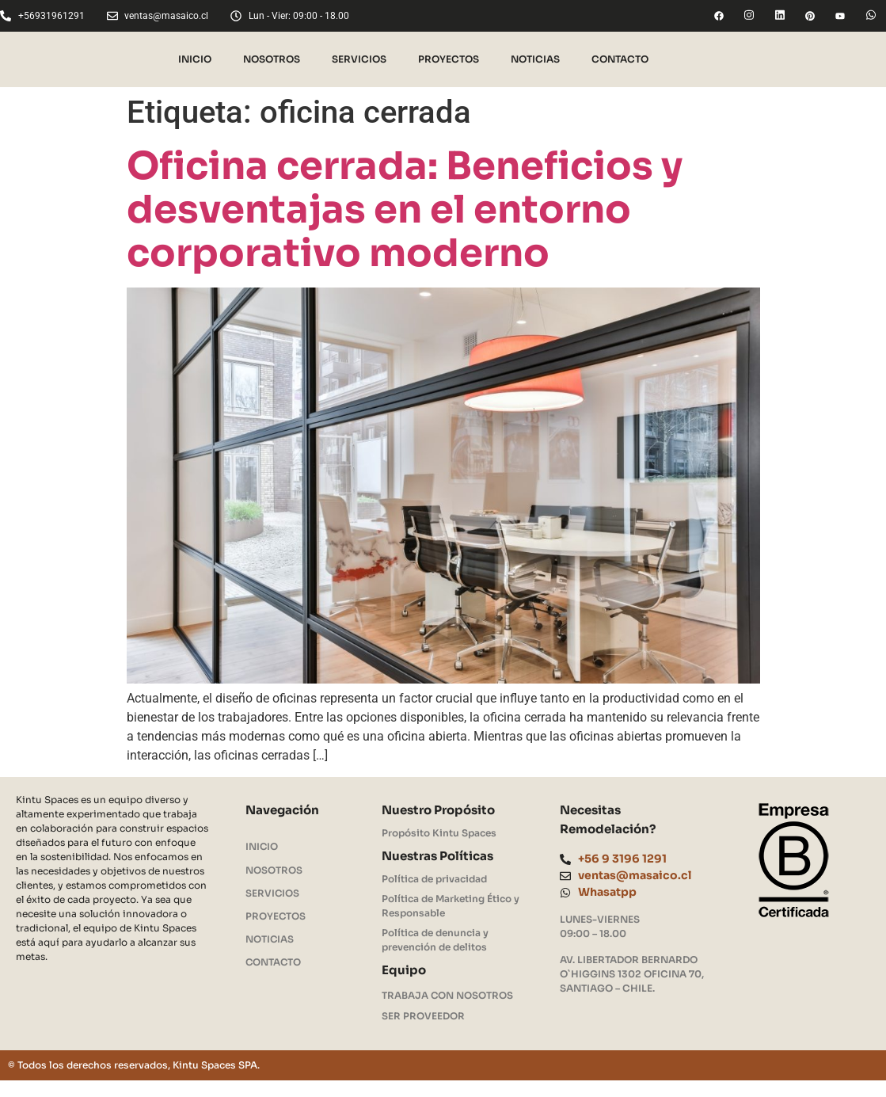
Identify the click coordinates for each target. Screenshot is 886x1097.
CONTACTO (619, 59)
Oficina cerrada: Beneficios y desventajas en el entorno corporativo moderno (405, 209)
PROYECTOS (448, 59)
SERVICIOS (359, 59)
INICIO (194, 59)
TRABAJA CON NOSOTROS (448, 996)
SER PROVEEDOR (423, 1017)
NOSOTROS (271, 59)
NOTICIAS (535, 59)
